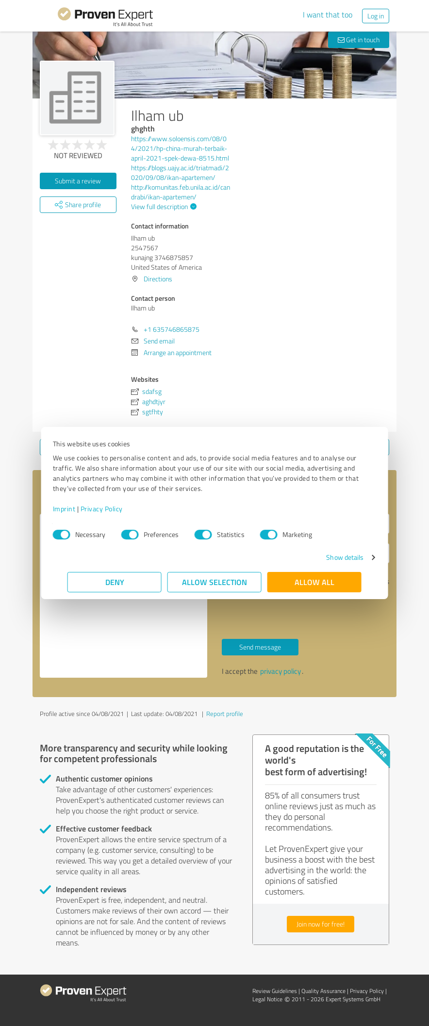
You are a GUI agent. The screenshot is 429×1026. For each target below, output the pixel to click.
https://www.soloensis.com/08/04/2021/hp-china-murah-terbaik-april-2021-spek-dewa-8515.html (180, 148)
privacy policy (280, 671)
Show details (330, 557)
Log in (375, 15)
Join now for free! (321, 923)
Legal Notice (267, 999)
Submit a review (78, 180)
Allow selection (214, 581)
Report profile (224, 713)
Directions (158, 278)
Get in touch (359, 39)
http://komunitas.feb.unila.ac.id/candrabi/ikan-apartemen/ (180, 191)
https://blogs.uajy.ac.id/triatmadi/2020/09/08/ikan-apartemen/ (180, 172)
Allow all (314, 581)
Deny (114, 581)
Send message (260, 646)
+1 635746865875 (171, 329)
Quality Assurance (323, 991)
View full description (162, 206)
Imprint (78, 508)
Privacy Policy (116, 508)
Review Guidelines (274, 991)
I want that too (327, 14)
